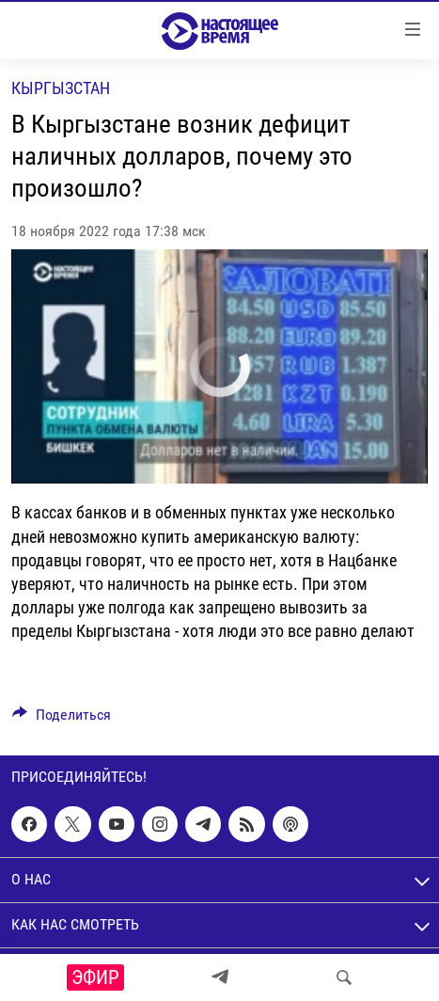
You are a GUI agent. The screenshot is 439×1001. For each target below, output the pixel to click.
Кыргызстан (60, 88)
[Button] (61, 719)
